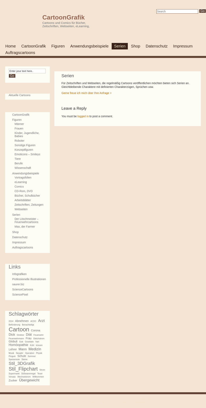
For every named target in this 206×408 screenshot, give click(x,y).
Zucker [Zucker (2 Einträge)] (13, 380)
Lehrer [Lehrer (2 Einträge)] (13, 349)
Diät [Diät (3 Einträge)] (29, 334)
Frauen (19, 128)
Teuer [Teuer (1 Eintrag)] (40, 373)
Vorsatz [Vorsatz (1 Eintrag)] (12, 376)
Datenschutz (157, 46)
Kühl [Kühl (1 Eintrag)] (32, 345)
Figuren (58, 46)
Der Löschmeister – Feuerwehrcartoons (26, 220)
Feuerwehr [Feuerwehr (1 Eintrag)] (38, 335)
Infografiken (19, 274)
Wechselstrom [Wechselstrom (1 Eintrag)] (24, 376)
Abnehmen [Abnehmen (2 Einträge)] (22, 320)
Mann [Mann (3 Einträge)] (23, 349)
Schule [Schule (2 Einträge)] (21, 356)
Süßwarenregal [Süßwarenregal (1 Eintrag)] (28, 373)
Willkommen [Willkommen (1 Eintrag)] (38, 376)
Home (10, 46)
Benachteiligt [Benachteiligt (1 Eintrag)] (28, 324)
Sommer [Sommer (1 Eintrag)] (32, 356)
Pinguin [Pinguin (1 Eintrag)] (12, 356)
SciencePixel (20, 294)
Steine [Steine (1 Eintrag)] (24, 359)
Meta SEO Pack (104, 402)
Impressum (183, 46)
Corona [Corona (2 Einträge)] (35, 330)
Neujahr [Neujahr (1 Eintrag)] (19, 353)
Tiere (18, 158)
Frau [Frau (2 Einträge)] (28, 338)
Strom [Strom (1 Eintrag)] (42, 370)
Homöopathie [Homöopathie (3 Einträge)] (18, 345)
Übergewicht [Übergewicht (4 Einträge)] (29, 380)
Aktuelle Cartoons (20, 95)
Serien (119, 46)
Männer (19, 123)
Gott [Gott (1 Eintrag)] (21, 341)
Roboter (19, 140)
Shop (135, 46)
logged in (83, 116)
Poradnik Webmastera (131, 402)
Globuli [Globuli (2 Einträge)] (13, 341)
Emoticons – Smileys (27, 154)
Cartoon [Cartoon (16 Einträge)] (19, 329)
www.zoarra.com (149, 398)
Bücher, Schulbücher (27, 195)
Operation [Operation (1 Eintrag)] (29, 353)
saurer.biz (18, 284)
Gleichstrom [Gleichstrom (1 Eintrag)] (39, 338)
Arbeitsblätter (23, 200)
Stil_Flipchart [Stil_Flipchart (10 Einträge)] (23, 369)
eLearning (21, 182)
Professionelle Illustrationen (29, 279)
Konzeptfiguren (24, 149)
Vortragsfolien (23, 177)
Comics (19, 186)
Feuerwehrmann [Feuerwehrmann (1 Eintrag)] (16, 338)
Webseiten (21, 209)
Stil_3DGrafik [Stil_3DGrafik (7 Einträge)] (22, 363)
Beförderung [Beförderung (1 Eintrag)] (14, 324)
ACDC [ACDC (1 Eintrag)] (33, 321)
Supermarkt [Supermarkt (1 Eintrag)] (14, 373)
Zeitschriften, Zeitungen (29, 204)
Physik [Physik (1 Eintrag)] (39, 353)
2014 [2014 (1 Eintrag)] (11, 321)
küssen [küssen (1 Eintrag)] (39, 345)
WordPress (111, 398)
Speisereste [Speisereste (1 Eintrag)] (14, 359)
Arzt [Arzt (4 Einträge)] (41, 321)
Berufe (19, 163)
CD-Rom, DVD (24, 191)
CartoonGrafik (63, 17)
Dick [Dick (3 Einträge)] (12, 334)
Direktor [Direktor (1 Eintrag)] (20, 335)
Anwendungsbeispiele (89, 46)
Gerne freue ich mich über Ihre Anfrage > (86, 93)
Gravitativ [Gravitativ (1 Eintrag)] (29, 341)
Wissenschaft (23, 167)
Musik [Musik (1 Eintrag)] (11, 353)
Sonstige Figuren (25, 145)
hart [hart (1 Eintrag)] (37, 341)
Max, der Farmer (25, 226)
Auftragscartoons (20, 52)
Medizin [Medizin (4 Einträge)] (35, 349)
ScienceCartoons (22, 289)
